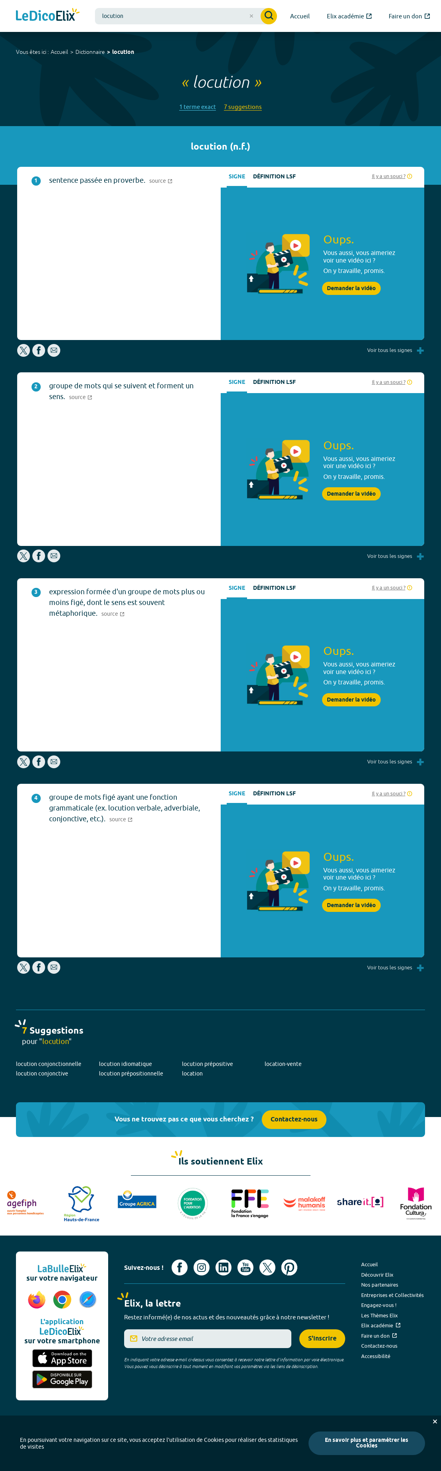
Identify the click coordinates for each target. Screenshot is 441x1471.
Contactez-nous (294, 1119)
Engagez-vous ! (379, 1305)
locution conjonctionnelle (48, 1064)
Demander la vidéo (351, 289)
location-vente (283, 1064)
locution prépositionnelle (131, 1073)
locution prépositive (207, 1064)
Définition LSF (274, 177)
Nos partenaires (379, 1284)
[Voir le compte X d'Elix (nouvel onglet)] (267, 1267)
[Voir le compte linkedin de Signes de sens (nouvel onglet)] (223, 1267)
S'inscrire (322, 1339)
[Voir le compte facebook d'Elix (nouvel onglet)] (180, 1267)
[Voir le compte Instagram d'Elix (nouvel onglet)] (202, 1267)
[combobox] (186, 16)
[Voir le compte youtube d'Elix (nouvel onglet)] (245, 1267)
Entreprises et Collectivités (392, 1295)
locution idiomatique (125, 1064)
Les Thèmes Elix (379, 1315)
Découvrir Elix (377, 1274)
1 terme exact (197, 106)
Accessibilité (375, 1356)
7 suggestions (243, 106)
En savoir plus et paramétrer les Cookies (366, 1443)
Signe (237, 177)
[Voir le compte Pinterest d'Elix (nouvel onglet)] (289, 1267)
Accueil (59, 52)
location (192, 1073)
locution (123, 52)
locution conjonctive (42, 1073)
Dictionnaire (90, 52)
